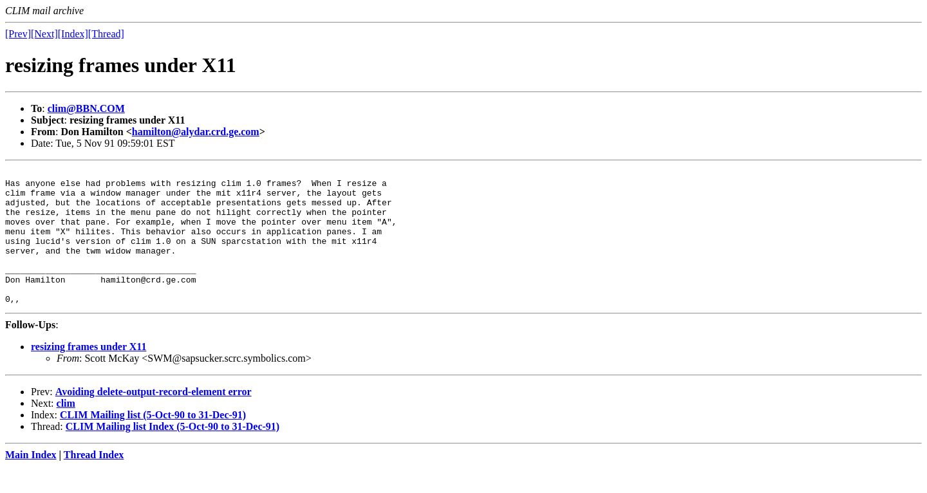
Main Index (31, 481)
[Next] (44, 33)
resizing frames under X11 (88, 373)
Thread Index (94, 481)
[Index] (73, 33)
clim (66, 430)
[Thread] (106, 33)
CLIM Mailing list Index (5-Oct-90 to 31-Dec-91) (172, 453)
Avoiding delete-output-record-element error (153, 418)
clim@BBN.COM (86, 108)
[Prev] (18, 33)
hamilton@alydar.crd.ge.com (195, 131)
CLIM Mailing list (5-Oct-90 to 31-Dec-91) (153, 441)
